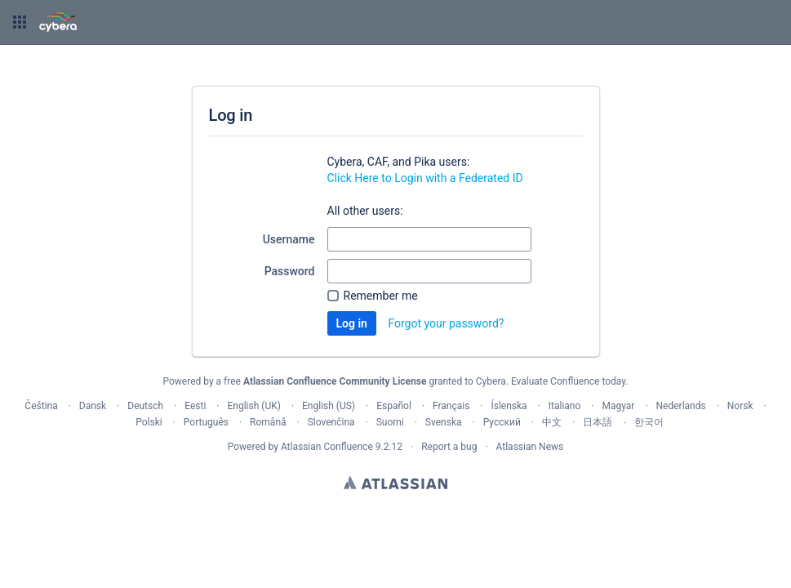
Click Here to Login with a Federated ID (425, 178)
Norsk (740, 406)
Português (206, 422)
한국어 (649, 422)
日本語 (597, 422)
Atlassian (395, 482)
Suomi (390, 422)
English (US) (328, 406)
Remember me (381, 295)
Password (289, 271)
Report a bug (449, 446)
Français (451, 406)
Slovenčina (331, 422)
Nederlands (681, 406)
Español (393, 406)
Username (289, 239)
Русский (502, 422)
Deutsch (145, 406)
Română (268, 422)
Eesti (195, 406)
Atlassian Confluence (327, 446)
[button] (19, 22)
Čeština (40, 406)
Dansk (92, 406)
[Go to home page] (58, 22)
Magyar (618, 406)
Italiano (565, 406)
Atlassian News (530, 446)
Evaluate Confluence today (568, 381)
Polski (149, 422)
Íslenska (509, 406)
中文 (552, 422)
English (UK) (254, 406)
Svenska (443, 422)
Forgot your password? (446, 323)
